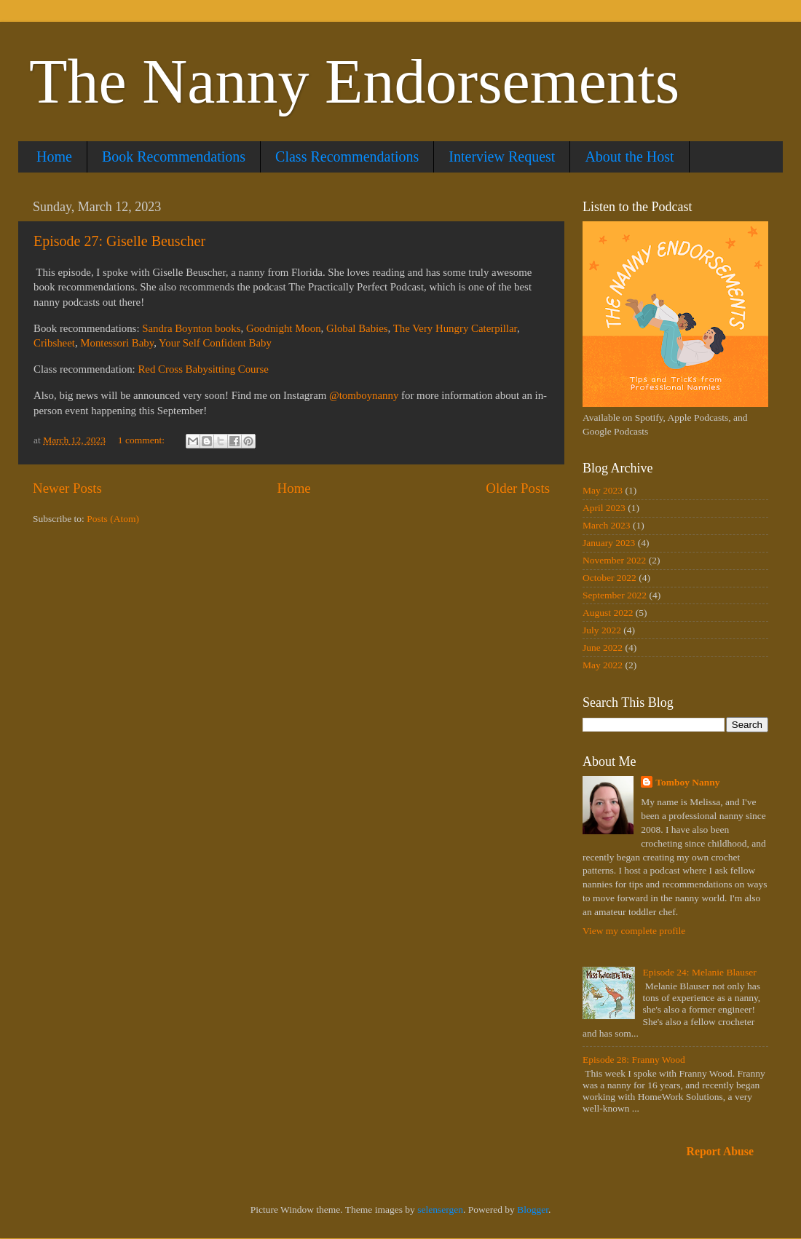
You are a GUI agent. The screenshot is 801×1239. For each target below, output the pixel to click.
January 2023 (609, 542)
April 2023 (604, 507)
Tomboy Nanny (687, 782)
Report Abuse (720, 1151)
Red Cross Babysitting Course (203, 369)
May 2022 (603, 665)
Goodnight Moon (283, 328)
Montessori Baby (117, 343)
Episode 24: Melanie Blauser (699, 972)
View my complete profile (634, 930)
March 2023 (607, 525)
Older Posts (518, 488)
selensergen (440, 1209)
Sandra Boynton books (191, 328)
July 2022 (602, 630)
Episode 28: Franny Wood (634, 1059)
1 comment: (142, 440)
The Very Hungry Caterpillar (455, 328)
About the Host (629, 157)
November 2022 (614, 560)
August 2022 (608, 612)
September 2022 (615, 595)
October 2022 (609, 577)
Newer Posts (67, 488)
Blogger (532, 1209)
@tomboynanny (363, 395)
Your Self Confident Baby (215, 343)
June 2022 (603, 647)
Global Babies (357, 328)
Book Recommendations (173, 157)
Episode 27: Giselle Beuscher (119, 241)
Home (54, 157)
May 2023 (603, 490)
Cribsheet (54, 343)
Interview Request (502, 157)
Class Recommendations (347, 157)
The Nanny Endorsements (354, 81)
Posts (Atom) (113, 518)
